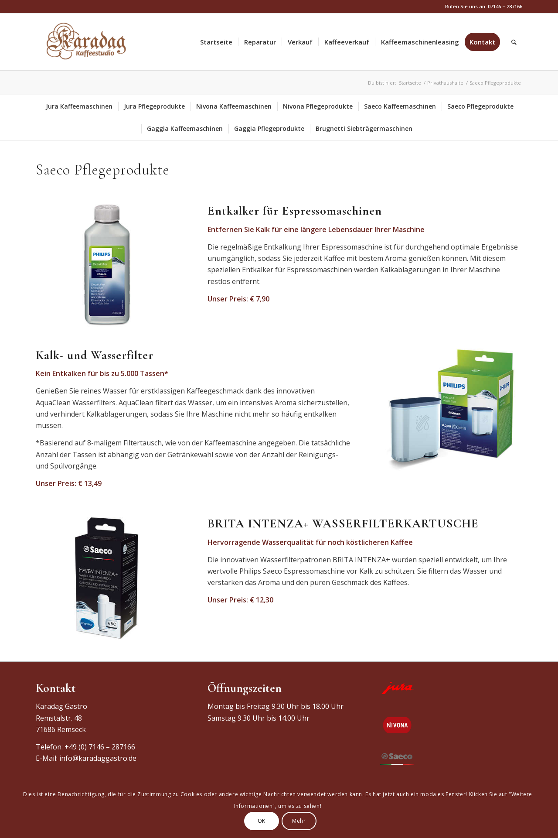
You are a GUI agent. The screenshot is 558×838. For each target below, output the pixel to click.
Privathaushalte (445, 82)
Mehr (299, 820)
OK (261, 820)
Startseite (410, 82)
